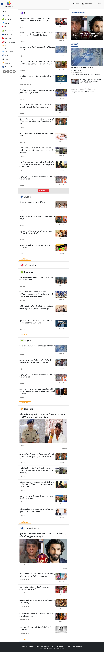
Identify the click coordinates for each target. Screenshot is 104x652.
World (5, 56)
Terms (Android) (74, 89)
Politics (6, 27)
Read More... (25, 259)
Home (76, 4)
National (6, 38)
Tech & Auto (7, 52)
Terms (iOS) (82, 89)
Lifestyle (6, 23)
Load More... (43, 190)
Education (7, 35)
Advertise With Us (94, 88)
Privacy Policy (86, 88)
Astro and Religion (6, 47)
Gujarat (6, 16)
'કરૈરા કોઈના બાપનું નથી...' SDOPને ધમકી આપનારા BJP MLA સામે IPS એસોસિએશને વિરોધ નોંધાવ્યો (42, 416)
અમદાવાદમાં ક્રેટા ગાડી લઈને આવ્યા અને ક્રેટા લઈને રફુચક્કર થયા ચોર (85, 69)
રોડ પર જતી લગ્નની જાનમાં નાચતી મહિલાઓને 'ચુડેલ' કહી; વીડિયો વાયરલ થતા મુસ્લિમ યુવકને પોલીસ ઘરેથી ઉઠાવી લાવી (37, 121)
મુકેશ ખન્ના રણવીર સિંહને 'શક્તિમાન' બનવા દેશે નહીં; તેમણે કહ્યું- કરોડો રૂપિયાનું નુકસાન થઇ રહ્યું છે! (43, 535)
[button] (73, 29)
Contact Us (78, 88)
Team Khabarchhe (90, 89)
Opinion (6, 63)
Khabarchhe (81, 92)
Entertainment (8, 42)
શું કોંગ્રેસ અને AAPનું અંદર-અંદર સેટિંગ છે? (33, 202)
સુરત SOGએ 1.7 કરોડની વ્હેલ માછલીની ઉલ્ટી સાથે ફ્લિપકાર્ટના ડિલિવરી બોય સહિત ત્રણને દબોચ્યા (90, 80)
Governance (7, 31)
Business (6, 19)
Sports (5, 59)
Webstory (86, 4)
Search (98, 4)
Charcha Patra (8, 67)
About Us (73, 88)
